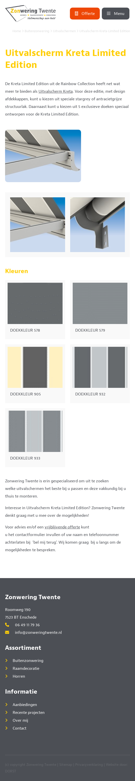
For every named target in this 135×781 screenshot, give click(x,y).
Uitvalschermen (64, 31)
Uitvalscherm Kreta (55, 91)
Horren (19, 676)
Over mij (20, 720)
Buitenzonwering (37, 31)
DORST (10, 771)
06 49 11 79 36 (22, 624)
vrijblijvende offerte (62, 527)
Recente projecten (29, 712)
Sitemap (65, 765)
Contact (19, 728)
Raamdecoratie (26, 668)
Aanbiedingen (25, 704)
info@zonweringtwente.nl (33, 632)
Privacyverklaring (89, 765)
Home (16, 31)
